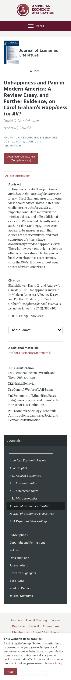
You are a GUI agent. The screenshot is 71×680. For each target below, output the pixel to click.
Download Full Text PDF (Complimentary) (20, 158)
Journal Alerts (19, 565)
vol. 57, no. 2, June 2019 (22, 141)
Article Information (17, 176)
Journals (14, 440)
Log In (55, 632)
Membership (20, 632)
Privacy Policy (53, 663)
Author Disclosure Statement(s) (29, 353)
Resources (19, 626)
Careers (55, 620)
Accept (11, 671)
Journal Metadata (21, 596)
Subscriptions (19, 535)
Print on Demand (21, 588)
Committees (51, 626)
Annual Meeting (36, 620)
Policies (15, 550)
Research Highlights (23, 573)
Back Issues (17, 581)
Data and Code (19, 558)
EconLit (34, 626)
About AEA (40, 632)
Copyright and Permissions (27, 543)
